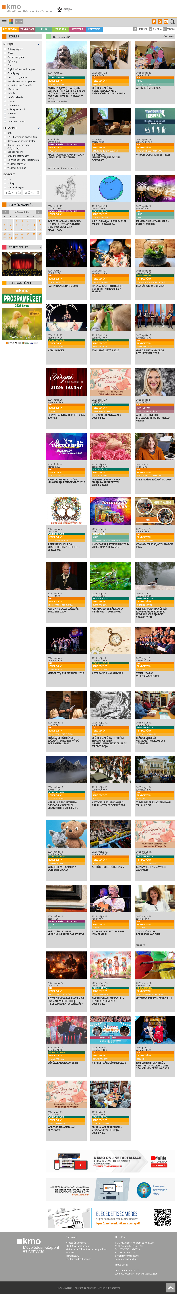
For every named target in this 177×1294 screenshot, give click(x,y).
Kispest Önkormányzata (78, 1242)
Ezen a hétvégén (15, 187)
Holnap (10, 183)
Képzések (77, 29)
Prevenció (94, 29)
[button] (10, 23)
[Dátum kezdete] (12, 192)
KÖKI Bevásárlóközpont (78, 1245)
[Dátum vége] (31, 192)
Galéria (155, 29)
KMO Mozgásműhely (18, 155)
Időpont (9, 174)
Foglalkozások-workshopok (21, 69)
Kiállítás (11, 93)
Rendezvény (10, 29)
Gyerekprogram (15, 73)
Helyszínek (10, 128)
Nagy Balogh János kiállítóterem (23, 159)
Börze (10, 53)
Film (9, 65)
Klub (44, 29)
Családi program (15, 57)
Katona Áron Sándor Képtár (21, 140)
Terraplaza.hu (72, 1255)
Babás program (15, 49)
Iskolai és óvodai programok (21, 81)
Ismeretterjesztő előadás (19, 85)
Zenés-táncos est (16, 121)
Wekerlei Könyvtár (16, 163)
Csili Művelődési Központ (78, 1258)
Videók (169, 29)
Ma (9, 179)
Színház (11, 117)
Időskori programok (17, 77)
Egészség (12, 61)
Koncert (11, 101)
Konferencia (13, 105)
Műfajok (8, 44)
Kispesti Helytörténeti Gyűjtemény (18, 146)
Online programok (16, 109)
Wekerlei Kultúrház (16, 167)
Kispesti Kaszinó (15, 151)
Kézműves (12, 89)
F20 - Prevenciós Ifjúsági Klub (22, 136)
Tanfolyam (27, 29)
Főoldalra (168, 36)
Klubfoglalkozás (15, 97)
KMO (9, 132)
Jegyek (19, 21)
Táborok (60, 29)
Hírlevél (140, 29)
